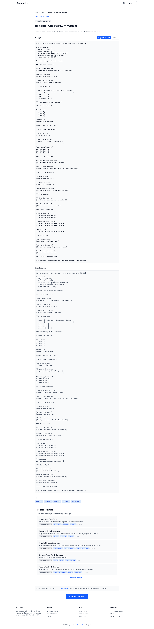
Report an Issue (115, 616)
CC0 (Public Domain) (62, 588)
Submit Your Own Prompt (76, 596)
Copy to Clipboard (104, 38)
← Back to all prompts (42, 16)
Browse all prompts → (77, 578)
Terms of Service (84, 614)
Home (36, 12)
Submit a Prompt (52, 614)
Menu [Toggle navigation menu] (131, 3)
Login (49, 616)
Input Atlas (22, 3)
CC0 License (82, 616)
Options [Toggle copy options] (115, 38)
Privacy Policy (83, 611)
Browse (43, 12)
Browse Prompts (52, 611)
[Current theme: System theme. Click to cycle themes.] (124, 3)
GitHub (112, 614)
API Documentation (116, 611)
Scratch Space (81, 625)
